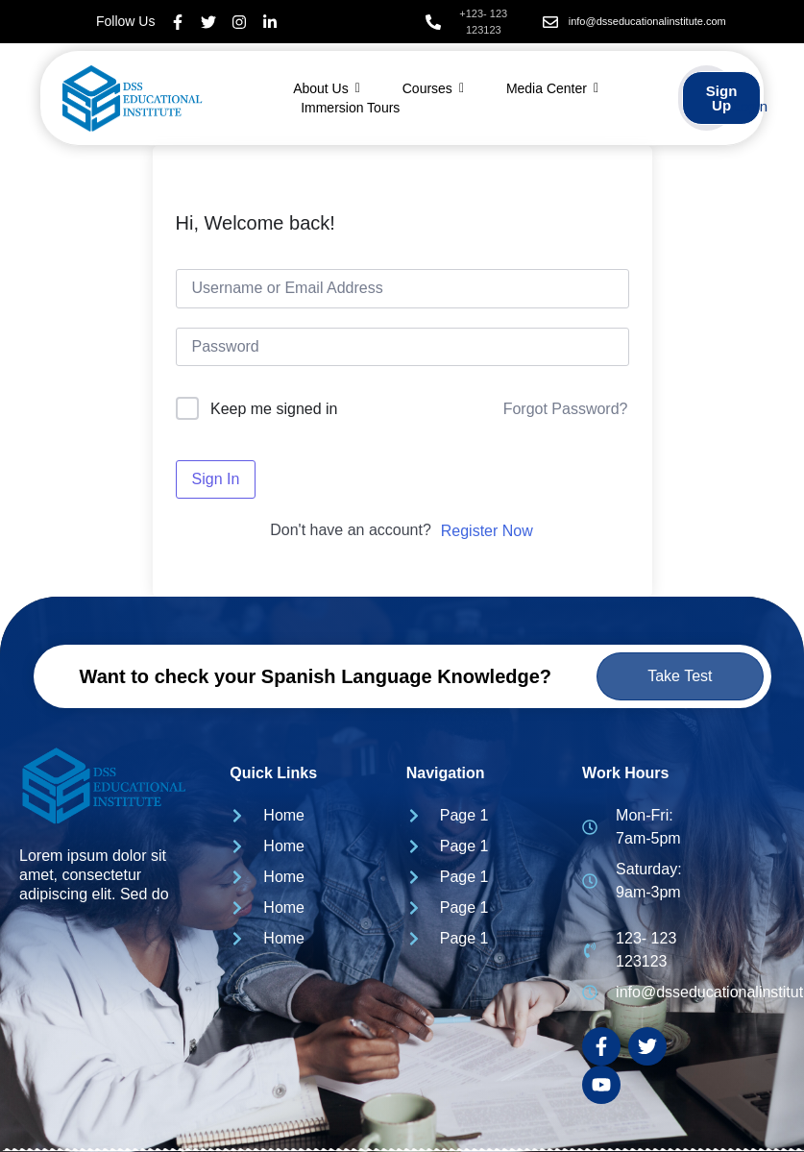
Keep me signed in (274, 409)
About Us (326, 88)
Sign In (216, 479)
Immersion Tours (350, 107)
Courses (433, 88)
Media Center (552, 88)
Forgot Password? (565, 409)
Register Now (487, 531)
